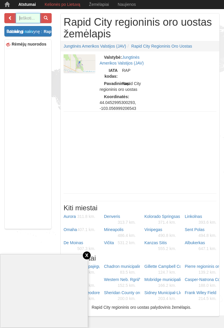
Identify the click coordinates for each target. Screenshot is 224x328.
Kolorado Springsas (162, 219)
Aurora (79, 216)
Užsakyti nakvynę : (30, 31)
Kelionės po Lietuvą (62, 4)
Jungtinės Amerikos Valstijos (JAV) (95, 46)
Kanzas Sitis (160, 245)
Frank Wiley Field (201, 295)
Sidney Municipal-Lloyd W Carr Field (162, 295)
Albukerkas (201, 245)
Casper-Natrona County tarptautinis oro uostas (203, 282)
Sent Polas (201, 232)
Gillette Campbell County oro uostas (162, 269)
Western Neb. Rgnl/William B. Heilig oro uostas (122, 282)
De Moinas (79, 245)
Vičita (120, 243)
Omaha (79, 229)
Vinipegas (160, 232)
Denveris (120, 219)
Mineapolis (120, 232)
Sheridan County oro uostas (122, 295)
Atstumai (27, 4)
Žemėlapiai (99, 4)
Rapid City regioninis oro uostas (161, 46)
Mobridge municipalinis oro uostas (162, 282)
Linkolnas (201, 219)
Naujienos (127, 4)
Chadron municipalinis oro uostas (122, 269)
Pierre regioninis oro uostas (203, 269)
